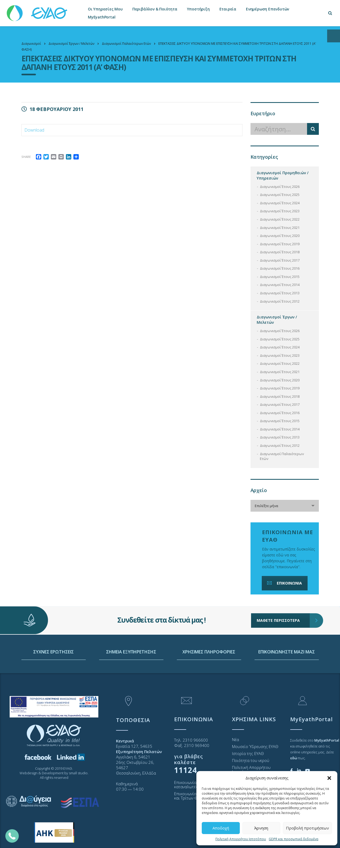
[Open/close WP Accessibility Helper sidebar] (333, 35)
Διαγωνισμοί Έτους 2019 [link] (280, 243)
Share (26, 157)
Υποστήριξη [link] (198, 9)
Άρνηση (261, 828)
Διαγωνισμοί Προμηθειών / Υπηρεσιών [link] (282, 175)
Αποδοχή (220, 828)
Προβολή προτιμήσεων (307, 828)
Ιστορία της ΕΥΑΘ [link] (248, 753)
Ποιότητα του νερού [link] (250, 760)
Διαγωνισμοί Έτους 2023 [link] (280, 211)
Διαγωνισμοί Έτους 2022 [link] (280, 219)
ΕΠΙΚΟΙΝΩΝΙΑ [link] (284, 583)
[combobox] (285, 506)
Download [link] (34, 130)
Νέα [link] (235, 739)
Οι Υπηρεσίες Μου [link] (105, 9)
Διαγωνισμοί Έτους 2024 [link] (280, 202)
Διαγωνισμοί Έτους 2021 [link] (280, 227)
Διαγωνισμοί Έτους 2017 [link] (280, 260)
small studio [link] (78, 773)
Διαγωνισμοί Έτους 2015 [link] (280, 276)
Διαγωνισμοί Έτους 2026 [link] (280, 186)
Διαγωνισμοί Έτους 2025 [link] (280, 194)
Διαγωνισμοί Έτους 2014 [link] (280, 284)
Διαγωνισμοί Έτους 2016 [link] (280, 268)
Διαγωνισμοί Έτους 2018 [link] (280, 252)
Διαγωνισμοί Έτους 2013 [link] (280, 293)
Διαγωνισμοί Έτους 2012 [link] (280, 301)
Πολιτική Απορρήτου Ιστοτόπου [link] (240, 839)
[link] (37, 10)
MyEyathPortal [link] (101, 17)
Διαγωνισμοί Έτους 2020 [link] (280, 235)
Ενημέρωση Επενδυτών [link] (267, 9)
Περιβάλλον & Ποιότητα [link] (154, 9)
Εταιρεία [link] (227, 9)
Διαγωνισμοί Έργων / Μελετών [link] (277, 319)
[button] (329, 778)
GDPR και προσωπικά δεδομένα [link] (293, 839)
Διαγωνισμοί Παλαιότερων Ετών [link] (282, 456)
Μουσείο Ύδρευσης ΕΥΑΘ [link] (255, 746)
